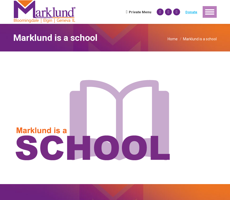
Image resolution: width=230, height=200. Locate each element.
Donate (191, 12)
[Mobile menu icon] (210, 12)
